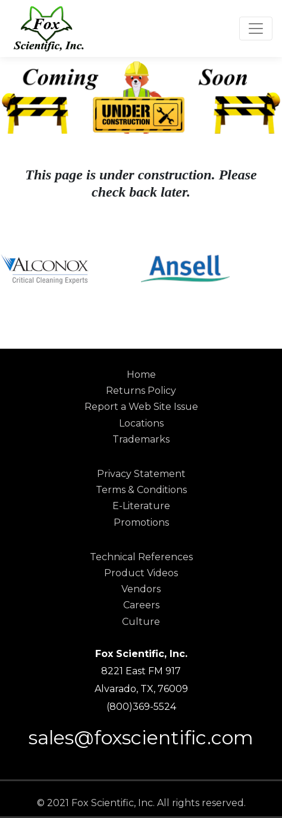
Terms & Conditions (141, 489)
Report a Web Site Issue (141, 406)
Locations (141, 423)
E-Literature (141, 505)
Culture (141, 621)
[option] (70, 268)
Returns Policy (141, 390)
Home (141, 374)
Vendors (141, 589)
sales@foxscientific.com (141, 737)
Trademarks (141, 439)
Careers (141, 605)
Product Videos (141, 573)
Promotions (141, 522)
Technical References (141, 557)
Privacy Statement (141, 473)
